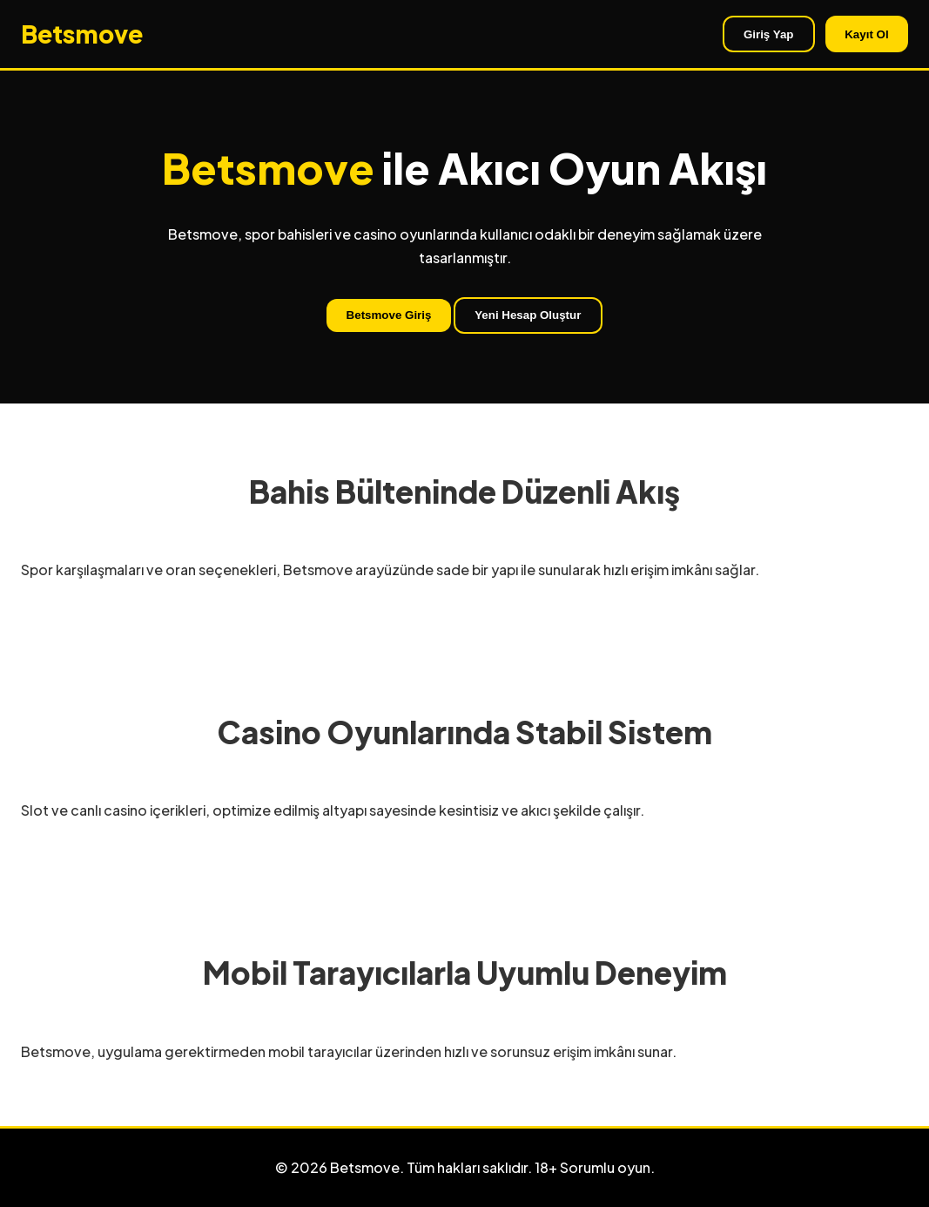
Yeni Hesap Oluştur (528, 315)
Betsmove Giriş (389, 315)
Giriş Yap (769, 34)
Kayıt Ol (866, 34)
